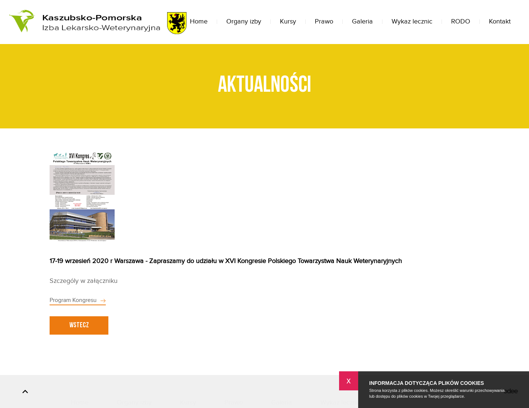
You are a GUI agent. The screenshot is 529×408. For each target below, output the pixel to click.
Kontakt (500, 21)
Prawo (324, 21)
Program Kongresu (73, 300)
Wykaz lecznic (412, 21)
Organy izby (243, 21)
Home (199, 21)
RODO (460, 21)
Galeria (362, 21)
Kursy (288, 21)
